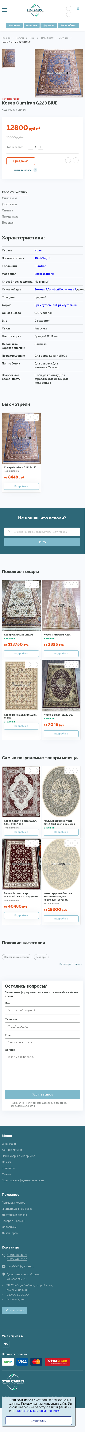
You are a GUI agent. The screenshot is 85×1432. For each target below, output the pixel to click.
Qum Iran (63, 38)
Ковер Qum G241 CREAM (18, 634)
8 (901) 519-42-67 (17, 1255)
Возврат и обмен (13, 1220)
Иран (32, 38)
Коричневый (67, 289)
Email (8, 1035)
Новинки (31, 25)
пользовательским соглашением (35, 1411)
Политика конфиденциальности (23, 1180)
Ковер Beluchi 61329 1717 (59, 715)
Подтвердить (38, 1420)
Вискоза (40, 273)
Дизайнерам (10, 1233)
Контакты (8, 1168)
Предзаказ (20, 161)
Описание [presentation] (9, 198)
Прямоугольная (45, 305)
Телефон (11, 1019)
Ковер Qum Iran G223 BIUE (20, 467)
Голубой (53, 289)
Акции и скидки (12, 1149)
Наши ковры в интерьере (18, 1156)
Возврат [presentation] (8, 222)
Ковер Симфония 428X (57, 634)
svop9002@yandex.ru (20, 1266)
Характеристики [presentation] (15, 192)
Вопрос (10, 1049)
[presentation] (34, 1078)
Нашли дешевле (22, 170)
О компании (9, 1143)
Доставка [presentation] (9, 204)
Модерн (41, 957)
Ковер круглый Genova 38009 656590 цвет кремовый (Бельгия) (58, 896)
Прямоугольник (66, 305)
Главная (6, 38)
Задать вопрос (42, 1094)
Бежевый (40, 289)
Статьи (6, 1174)
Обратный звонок (14, 1310)
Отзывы (7, 1162)
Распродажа (68, 25)
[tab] (42, 193)
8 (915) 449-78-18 (17, 1259)
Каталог (14, 25)
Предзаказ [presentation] (10, 216)
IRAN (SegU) (47, 38)
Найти (42, 542)
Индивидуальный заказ (17, 1208)
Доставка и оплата (14, 1214)
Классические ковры (16, 957)
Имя (7, 1003)
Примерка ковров (13, 1202)
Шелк (50, 273)
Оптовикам (9, 1227)
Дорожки (49, 25)
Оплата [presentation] (7, 210)
